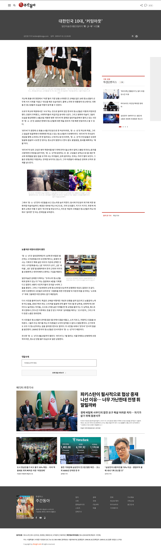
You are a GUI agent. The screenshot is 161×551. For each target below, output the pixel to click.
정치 (77, 497)
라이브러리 (114, 505)
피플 (94, 508)
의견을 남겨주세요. (30, 363)
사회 (77, 501)
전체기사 (78, 512)
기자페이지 (114, 508)
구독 (122, 82)
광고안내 (130, 505)
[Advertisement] (54, 230)
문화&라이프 (80, 505)
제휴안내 (49, 535)
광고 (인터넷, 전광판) (37, 535)
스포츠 (77, 508)
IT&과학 (96, 505)
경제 (94, 497)
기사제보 (130, 497)
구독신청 (130, 501)
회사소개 (26, 535)
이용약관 (63, 535)
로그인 (150, 5)
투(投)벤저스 (110, 82)
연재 (111, 497)
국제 (94, 501)
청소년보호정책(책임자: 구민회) (90, 535)
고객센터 (56, 535)
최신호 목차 (114, 501)
